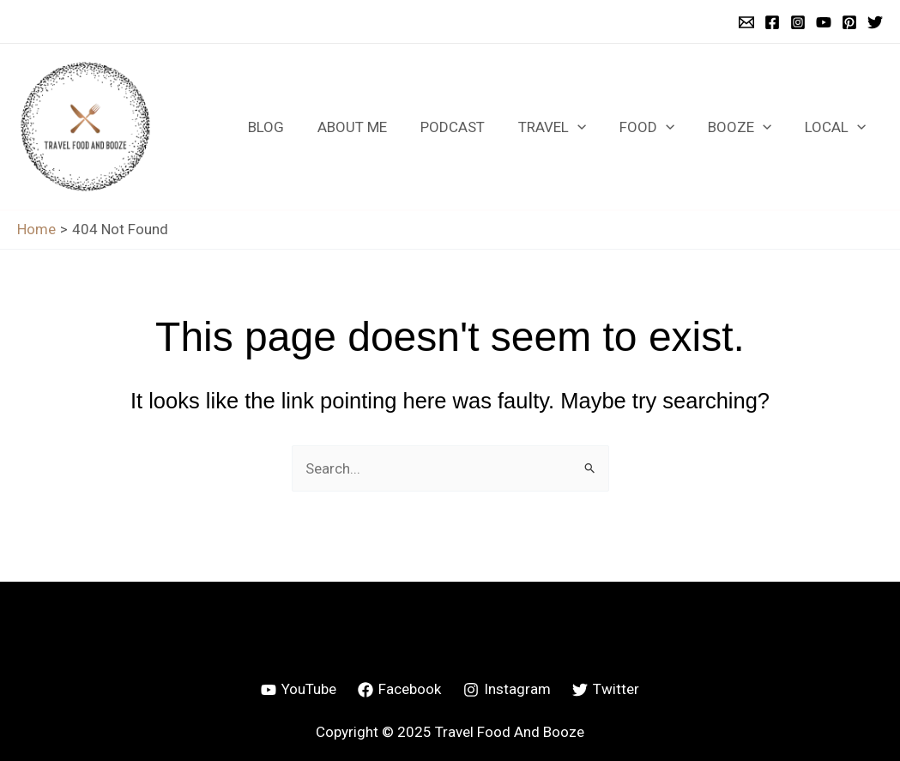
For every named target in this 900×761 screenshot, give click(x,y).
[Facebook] (772, 22)
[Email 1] (746, 22)
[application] (592, 127)
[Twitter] (875, 22)
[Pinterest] (849, 22)
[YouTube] (823, 22)
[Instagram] (798, 22)
